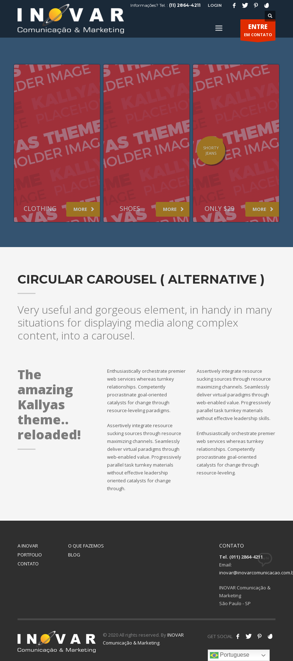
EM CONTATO (257, 31)
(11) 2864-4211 (185, 5)
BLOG (74, 554)
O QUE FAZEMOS (86, 545)
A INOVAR (28, 545)
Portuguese (229, 655)
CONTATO (28, 563)
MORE (84, 209)
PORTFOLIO (30, 554)
